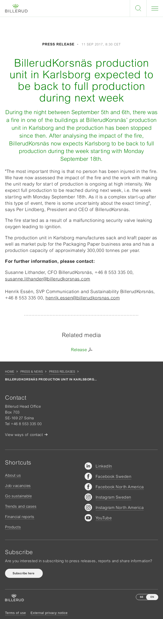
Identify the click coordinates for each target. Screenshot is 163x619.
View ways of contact (24, 434)
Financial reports (19, 516)
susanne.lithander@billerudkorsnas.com (47, 278)
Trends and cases (20, 506)
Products (13, 527)
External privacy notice (49, 613)
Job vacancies (18, 485)
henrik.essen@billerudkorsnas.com (83, 297)
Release (79, 349)
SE (141, 597)
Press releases (62, 371)
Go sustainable (18, 496)
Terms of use (15, 613)
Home (9, 371)
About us (13, 475)
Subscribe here (24, 573)
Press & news (31, 371)
